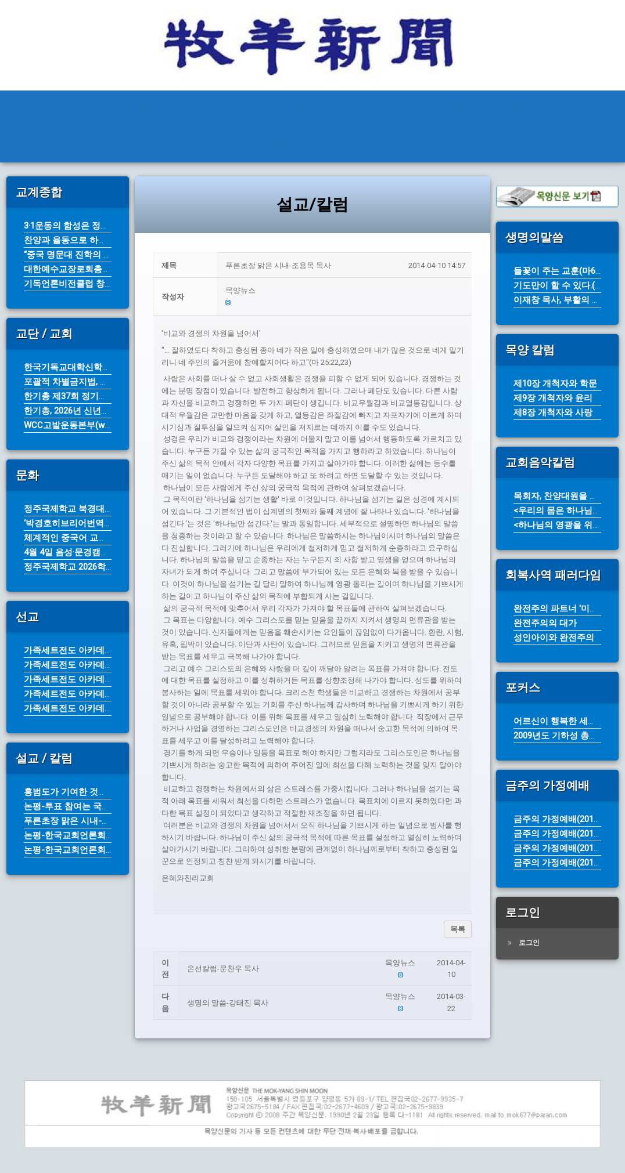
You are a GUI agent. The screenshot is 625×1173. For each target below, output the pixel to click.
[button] (345, 291)
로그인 (529, 943)
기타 (333, 143)
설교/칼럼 (448, 107)
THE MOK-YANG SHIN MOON (106, 107)
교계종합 (294, 107)
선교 (570, 107)
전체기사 (220, 107)
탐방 (278, 143)
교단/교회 (370, 107)
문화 (514, 107)
